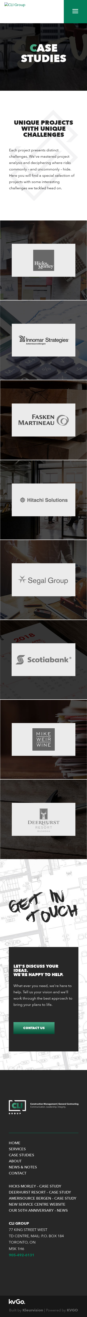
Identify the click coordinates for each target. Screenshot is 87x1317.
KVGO (72, 1310)
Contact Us (34, 1028)
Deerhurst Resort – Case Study (40, 1192)
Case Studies (21, 1155)
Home (14, 1143)
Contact (17, 1173)
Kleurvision (33, 1310)
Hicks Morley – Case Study (35, 1186)
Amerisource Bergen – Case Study (42, 1198)
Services (17, 1149)
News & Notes (23, 1167)
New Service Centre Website (37, 1204)
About (15, 1161)
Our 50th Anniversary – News (38, 1210)
